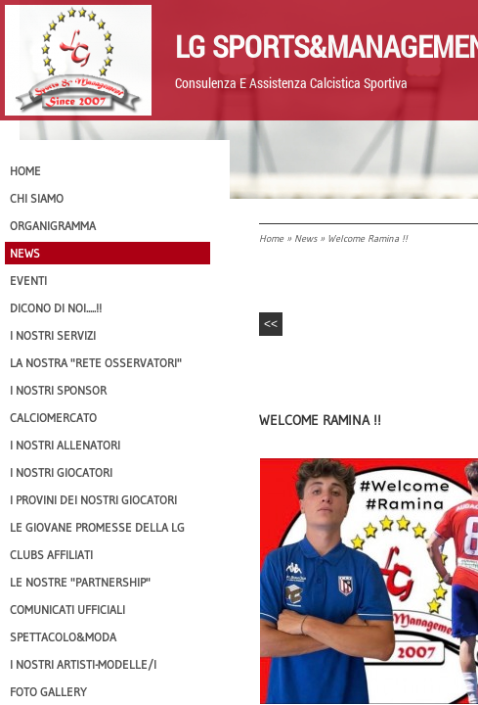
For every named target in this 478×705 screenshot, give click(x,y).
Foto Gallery (48, 691)
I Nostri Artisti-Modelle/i (83, 664)
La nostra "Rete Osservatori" (96, 362)
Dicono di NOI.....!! (56, 308)
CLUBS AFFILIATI (51, 554)
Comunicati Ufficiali (67, 609)
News (305, 238)
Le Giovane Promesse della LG (97, 527)
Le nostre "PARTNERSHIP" (80, 582)
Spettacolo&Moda (63, 637)
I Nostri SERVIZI (53, 335)
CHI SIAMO (37, 198)
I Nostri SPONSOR (58, 390)
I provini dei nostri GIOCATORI (93, 500)
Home (271, 238)
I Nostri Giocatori (61, 472)
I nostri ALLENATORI (65, 445)
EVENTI (28, 280)
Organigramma (53, 225)
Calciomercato (53, 417)
